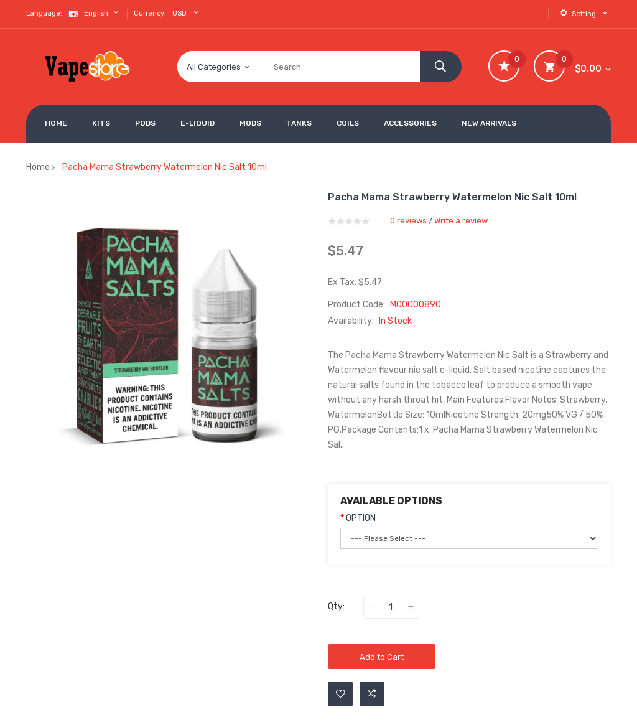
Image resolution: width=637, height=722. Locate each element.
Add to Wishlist (340, 694)
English (94, 12)
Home (38, 167)
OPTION (361, 518)
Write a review (461, 220)
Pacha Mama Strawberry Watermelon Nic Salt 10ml (164, 167)
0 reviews (408, 220)
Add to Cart (382, 657)
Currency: (150, 13)
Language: (44, 13)
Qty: (336, 606)
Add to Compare (372, 694)
